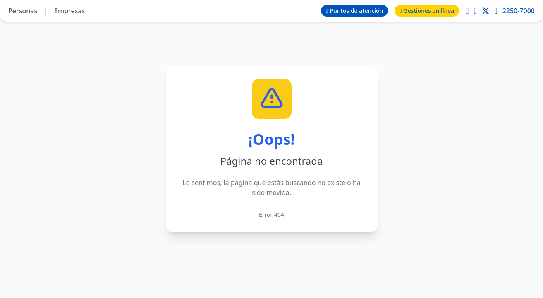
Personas (22, 10)
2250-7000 (518, 10)
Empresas (69, 10)
